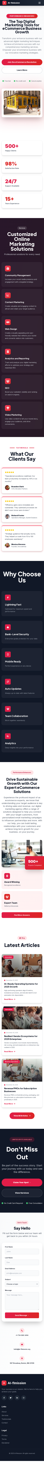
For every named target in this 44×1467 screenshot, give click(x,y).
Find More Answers (22, 915)
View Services (22, 1193)
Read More (9, 999)
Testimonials (6, 1419)
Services (5, 1415)
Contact (5, 1423)
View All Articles (22, 1116)
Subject (8, 1279)
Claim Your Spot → (22, 1182)
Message (8, 1290)
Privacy (4, 1435)
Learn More (22, 70)
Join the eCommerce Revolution (22, 62)
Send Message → (22, 1315)
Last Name (9, 1258)
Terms (4, 1439)
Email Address (10, 1268)
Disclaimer (6, 1443)
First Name (9, 1247)
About (4, 1412)
